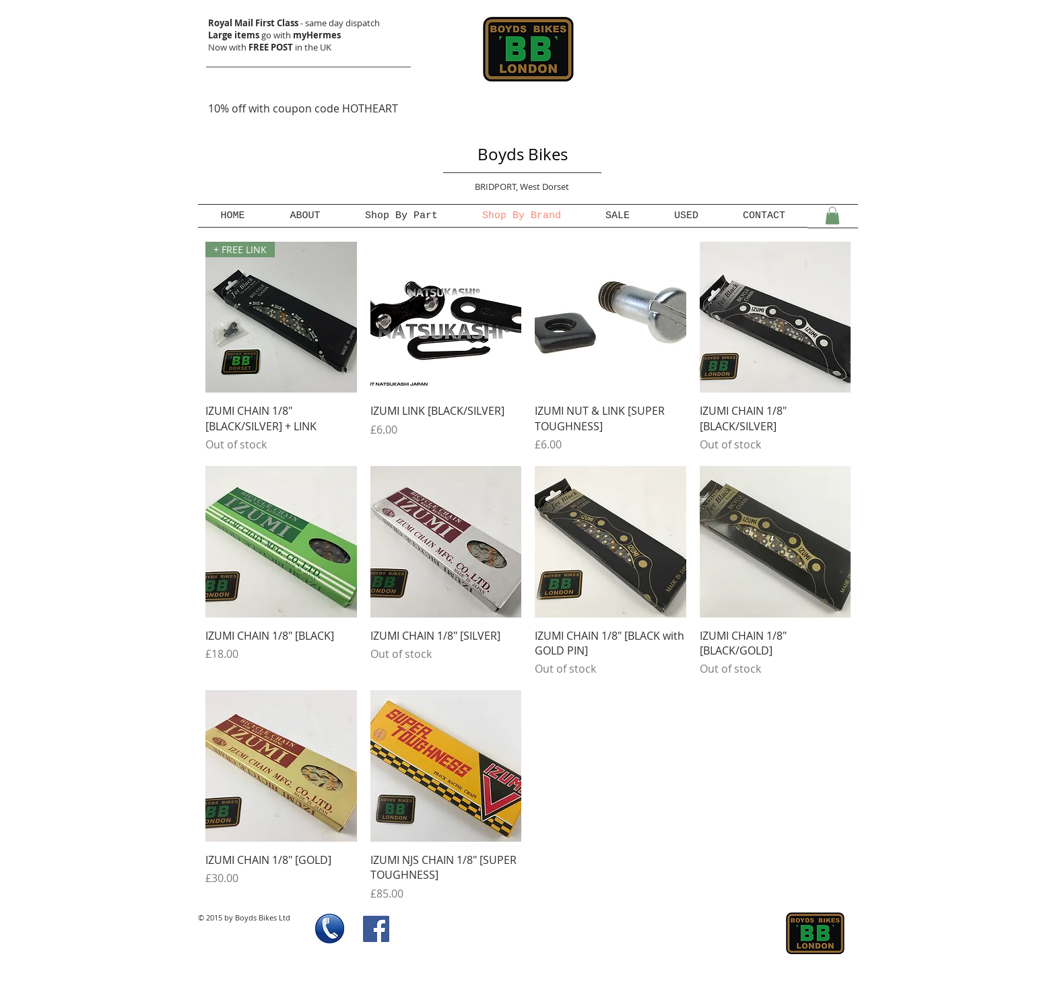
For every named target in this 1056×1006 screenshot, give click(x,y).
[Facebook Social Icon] (376, 929)
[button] (832, 215)
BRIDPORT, (497, 186)
